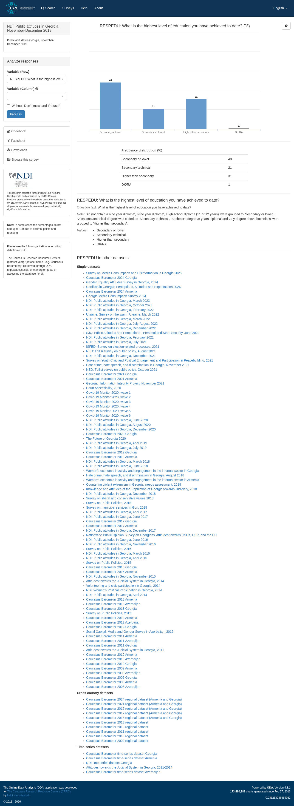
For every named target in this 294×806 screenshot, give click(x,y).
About (98, 8)
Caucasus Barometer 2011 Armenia (111, 636)
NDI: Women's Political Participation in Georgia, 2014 (124, 590)
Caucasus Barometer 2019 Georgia (111, 452)
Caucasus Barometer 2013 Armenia (111, 599)
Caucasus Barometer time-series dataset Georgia (121, 753)
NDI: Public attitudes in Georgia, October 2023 (119, 305)
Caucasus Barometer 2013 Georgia (111, 608)
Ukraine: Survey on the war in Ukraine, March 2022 (122, 314)
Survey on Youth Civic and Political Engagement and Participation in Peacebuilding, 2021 (149, 360)
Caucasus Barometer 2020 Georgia (111, 434)
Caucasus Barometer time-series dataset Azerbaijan (123, 772)
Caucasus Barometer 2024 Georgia (111, 277)
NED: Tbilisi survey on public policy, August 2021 (120, 351)
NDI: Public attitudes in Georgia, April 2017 (116, 512)
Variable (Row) (18, 72)
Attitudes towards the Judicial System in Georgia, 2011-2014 (129, 767)
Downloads (17, 150)
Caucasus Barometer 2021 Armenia (111, 379)
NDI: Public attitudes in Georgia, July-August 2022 (122, 323)
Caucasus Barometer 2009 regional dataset (117, 741)
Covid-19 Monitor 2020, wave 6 (108, 415)
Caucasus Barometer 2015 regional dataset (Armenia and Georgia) (134, 718)
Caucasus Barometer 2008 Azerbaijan (113, 687)
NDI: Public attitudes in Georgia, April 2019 (116, 443)
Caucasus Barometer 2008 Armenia (111, 682)
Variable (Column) (20, 89)
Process (16, 114)
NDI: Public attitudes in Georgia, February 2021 (120, 337)
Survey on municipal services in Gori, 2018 (116, 507)
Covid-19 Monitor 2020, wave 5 (108, 411)
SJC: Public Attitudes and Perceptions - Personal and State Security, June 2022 (142, 333)
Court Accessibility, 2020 (103, 388)
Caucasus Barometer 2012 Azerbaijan (113, 622)
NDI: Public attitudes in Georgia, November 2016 (121, 544)
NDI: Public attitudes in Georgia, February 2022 (120, 310)
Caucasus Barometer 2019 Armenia (111, 457)
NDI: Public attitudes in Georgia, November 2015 (121, 576)
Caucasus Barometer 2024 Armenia (111, 291)
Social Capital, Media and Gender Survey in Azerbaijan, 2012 (129, 631)
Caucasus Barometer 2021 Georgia (111, 374)
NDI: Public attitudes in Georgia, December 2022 (121, 328)
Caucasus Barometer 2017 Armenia (111, 526)
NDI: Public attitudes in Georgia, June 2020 (117, 420)
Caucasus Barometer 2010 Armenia (111, 654)
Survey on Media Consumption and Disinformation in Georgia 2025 (134, 273)
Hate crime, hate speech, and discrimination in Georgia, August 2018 (135, 475)
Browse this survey (23, 159)
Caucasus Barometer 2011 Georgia (111, 645)
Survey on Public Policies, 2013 (108, 613)
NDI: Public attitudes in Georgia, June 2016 (117, 539)
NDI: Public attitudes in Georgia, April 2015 (116, 558)
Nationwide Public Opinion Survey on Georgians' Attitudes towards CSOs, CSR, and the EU (151, 535)
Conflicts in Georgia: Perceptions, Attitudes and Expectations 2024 (133, 287)
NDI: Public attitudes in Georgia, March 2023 (118, 300)
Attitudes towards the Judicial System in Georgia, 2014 (125, 581)
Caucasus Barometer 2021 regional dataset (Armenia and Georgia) (134, 704)
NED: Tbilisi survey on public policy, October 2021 (121, 369)
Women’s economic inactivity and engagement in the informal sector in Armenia (142, 480)
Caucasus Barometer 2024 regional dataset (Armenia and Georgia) (134, 699)
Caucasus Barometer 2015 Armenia (111, 572)
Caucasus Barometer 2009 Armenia (111, 668)
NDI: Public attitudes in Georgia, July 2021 (116, 342)
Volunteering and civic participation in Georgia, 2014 (123, 585)
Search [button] (48, 8)
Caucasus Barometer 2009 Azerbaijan (113, 673)
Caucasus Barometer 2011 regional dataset (117, 731)
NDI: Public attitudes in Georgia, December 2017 (121, 530)
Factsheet (16, 140)
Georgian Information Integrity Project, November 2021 (125, 383)
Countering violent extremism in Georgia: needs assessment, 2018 (133, 484)
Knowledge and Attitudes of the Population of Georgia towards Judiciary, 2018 (141, 489)
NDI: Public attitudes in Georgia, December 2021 (121, 356)
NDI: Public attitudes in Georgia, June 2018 (117, 466)
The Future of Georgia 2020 (106, 438)
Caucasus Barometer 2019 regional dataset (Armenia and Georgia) (134, 708)
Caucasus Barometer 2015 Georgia (111, 567)
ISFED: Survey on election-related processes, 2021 (122, 346)
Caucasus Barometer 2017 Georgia (111, 521)
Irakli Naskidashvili (18, 795)
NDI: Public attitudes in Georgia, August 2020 (118, 425)
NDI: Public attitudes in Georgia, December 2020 (121, 429)
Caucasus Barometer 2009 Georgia (111, 677)
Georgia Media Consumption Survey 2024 (116, 296)
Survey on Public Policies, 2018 (108, 503)
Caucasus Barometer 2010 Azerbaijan (113, 659)
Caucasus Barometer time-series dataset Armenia (121, 758)
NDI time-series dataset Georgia (109, 763)
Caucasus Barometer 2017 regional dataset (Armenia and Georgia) (134, 713)
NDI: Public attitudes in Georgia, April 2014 (116, 595)
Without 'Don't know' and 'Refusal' (33, 106)
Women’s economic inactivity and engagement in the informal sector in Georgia (142, 471)
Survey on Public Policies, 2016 (108, 549)
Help (84, 8)
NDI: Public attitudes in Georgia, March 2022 (118, 319)
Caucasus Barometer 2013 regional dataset (117, 722)
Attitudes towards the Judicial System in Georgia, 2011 (125, 650)
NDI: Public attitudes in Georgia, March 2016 (118, 553)
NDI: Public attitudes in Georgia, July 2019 (116, 448)
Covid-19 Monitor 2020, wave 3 (108, 402)
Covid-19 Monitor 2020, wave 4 (108, 406)
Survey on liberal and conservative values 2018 (119, 498)
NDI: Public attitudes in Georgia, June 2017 (117, 516)
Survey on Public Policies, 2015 (108, 562)
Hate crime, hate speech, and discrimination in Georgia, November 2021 (137, 365)
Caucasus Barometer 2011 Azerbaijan (113, 641)
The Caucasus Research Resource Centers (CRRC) (39, 791)
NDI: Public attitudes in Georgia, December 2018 (121, 494)
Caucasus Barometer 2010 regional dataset (117, 736)
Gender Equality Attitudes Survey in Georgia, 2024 (122, 282)
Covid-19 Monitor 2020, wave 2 (108, 397)
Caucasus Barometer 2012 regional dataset (117, 727)
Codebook (16, 131)
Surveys (68, 8)
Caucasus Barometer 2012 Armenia (111, 618)
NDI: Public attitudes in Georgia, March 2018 (118, 461)
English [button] (280, 8)
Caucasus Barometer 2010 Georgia (111, 664)
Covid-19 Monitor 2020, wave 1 (108, 392)
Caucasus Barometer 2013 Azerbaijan (113, 604)
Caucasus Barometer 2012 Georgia (111, 627)
